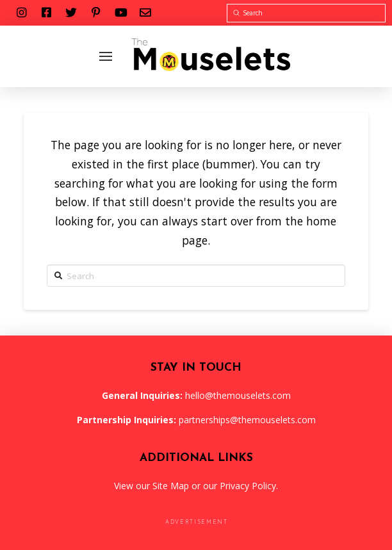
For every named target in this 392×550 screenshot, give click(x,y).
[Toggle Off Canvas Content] (105, 56)
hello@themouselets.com (238, 395)
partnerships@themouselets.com (247, 420)
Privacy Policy (248, 486)
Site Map (170, 486)
